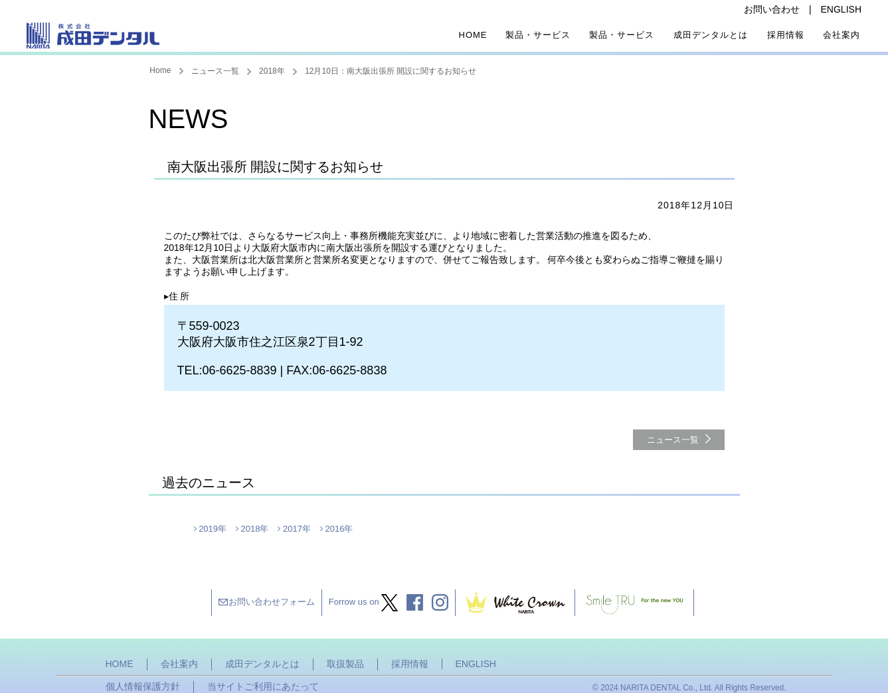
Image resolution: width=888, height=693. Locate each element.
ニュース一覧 (215, 71)
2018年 (272, 71)
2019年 (212, 529)
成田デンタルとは (710, 35)
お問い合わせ (772, 9)
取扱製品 (345, 663)
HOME (119, 663)
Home (473, 35)
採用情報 (785, 35)
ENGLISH (841, 9)
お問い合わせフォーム (271, 602)
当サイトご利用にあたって (263, 686)
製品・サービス (538, 35)
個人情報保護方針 (143, 686)
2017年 (297, 529)
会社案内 (841, 35)
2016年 (339, 529)
